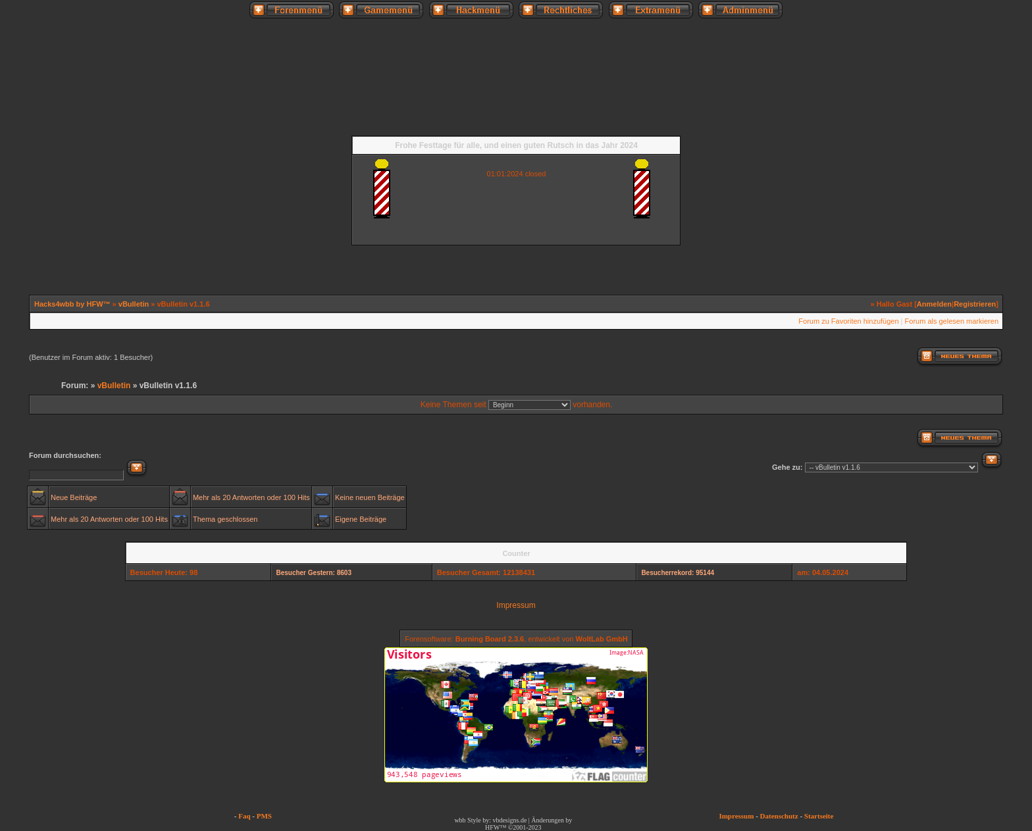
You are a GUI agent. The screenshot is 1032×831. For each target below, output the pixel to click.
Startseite (819, 816)
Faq (244, 816)
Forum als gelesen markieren (951, 321)
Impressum (515, 605)
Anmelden (934, 304)
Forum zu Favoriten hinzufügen (848, 321)
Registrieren (975, 304)
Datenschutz (779, 816)
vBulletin (133, 304)
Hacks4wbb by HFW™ (73, 304)
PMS (264, 816)
